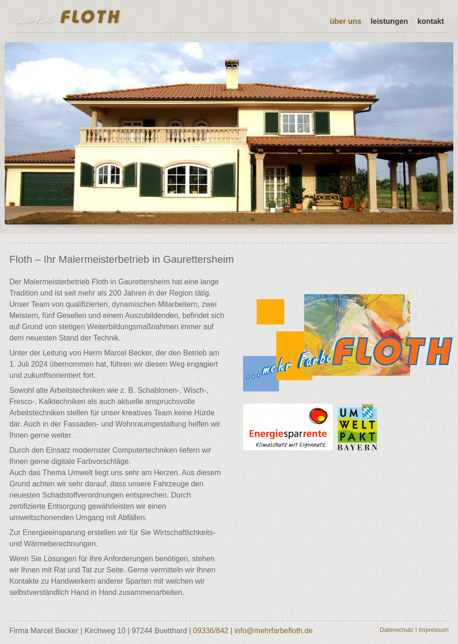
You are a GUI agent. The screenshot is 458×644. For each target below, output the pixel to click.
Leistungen (389, 21)
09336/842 (211, 631)
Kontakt (430, 21)
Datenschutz (397, 629)
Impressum (434, 629)
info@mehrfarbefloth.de (274, 631)
